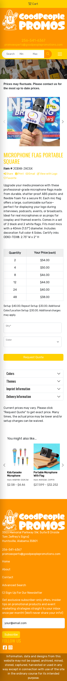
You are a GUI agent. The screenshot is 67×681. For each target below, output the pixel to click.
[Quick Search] (10, 54)
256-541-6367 (33, 40)
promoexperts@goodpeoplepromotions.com (33, 44)
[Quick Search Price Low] (24, 54)
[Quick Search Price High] (37, 54)
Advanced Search (14, 585)
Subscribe (11, 634)
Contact (7, 577)
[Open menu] (59, 54)
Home (6, 561)
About (6, 569)
